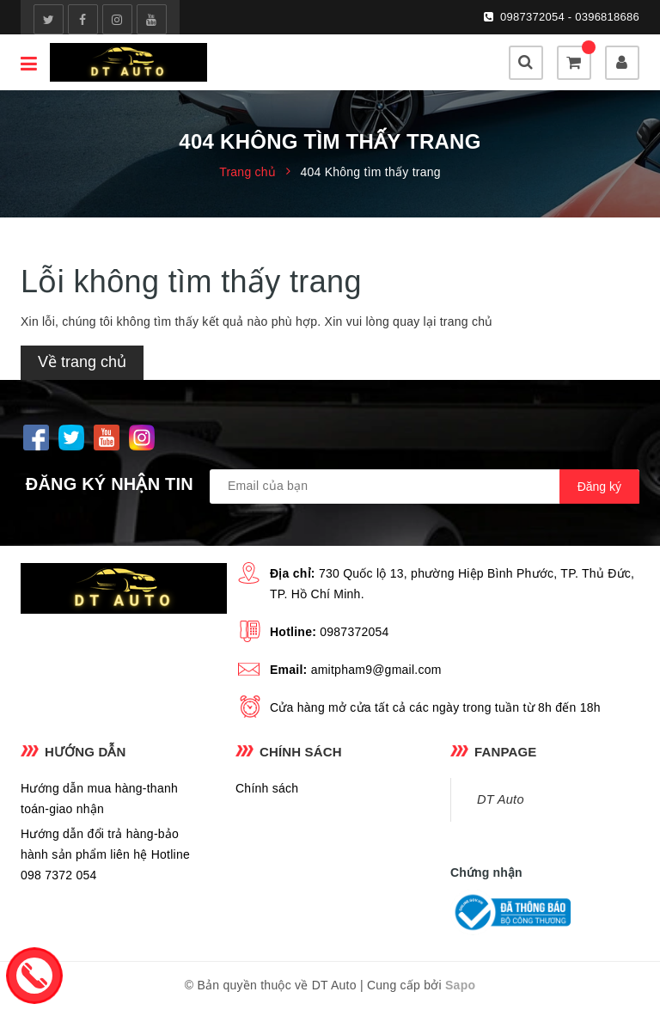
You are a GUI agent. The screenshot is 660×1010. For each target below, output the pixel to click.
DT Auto (500, 799)
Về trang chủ (82, 361)
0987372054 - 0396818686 (569, 16)
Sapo (460, 985)
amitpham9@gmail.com (376, 669)
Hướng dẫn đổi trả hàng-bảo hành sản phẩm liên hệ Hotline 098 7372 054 (105, 854)
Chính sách (266, 788)
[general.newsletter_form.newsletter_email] (424, 486)
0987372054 (354, 632)
